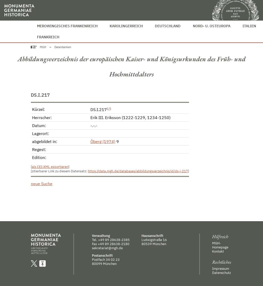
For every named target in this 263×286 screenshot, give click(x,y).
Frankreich (48, 36)
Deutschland (168, 25)
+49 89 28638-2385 (114, 240)
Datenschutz (221, 273)
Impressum (220, 268)
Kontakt (218, 251)
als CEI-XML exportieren (50, 167)
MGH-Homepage (220, 245)
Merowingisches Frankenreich (67, 25)
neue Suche (41, 183)
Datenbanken (62, 47)
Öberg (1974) (102, 141)
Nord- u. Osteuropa (211, 25)
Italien (249, 25)
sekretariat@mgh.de (107, 248)
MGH (43, 47)
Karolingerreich (126, 25)
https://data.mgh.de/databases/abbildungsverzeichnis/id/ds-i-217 (138, 171)
